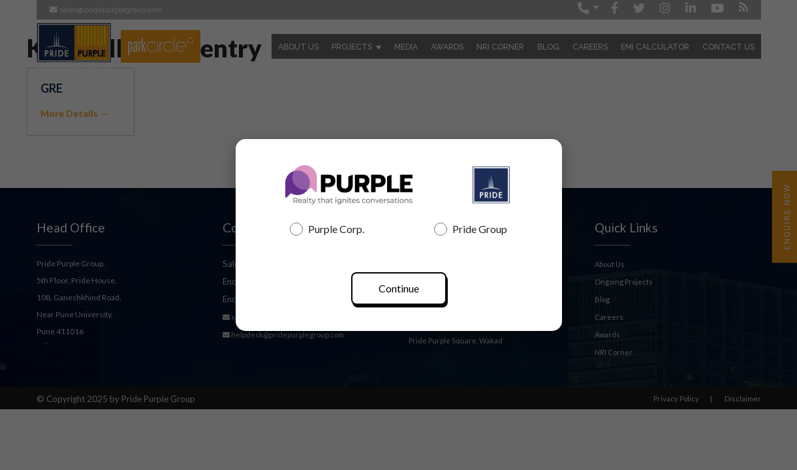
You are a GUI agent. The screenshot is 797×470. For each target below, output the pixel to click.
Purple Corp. (327, 229)
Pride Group (470, 229)
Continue (399, 288)
